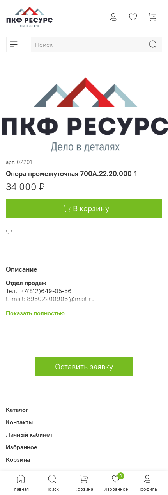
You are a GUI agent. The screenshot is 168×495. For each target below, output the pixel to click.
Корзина (18, 459)
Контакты (19, 422)
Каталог (17, 409)
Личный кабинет (29, 434)
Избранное (21, 447)
